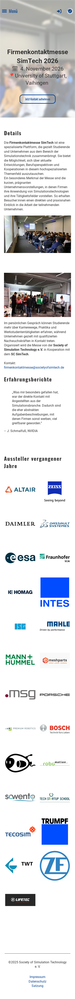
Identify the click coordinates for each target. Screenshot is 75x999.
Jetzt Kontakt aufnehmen (37, 99)
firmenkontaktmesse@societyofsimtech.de (34, 367)
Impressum (37, 977)
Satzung (37, 986)
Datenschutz (37, 981)
